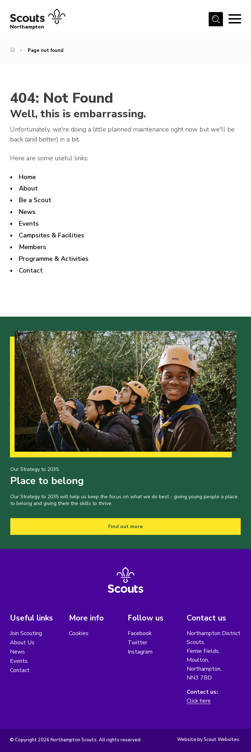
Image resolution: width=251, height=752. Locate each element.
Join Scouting (26, 633)
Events (29, 223)
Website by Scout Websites (208, 739)
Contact (31, 270)
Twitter (137, 642)
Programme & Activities (54, 258)
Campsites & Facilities (51, 235)
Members (32, 247)
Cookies (79, 633)
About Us (22, 642)
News (27, 212)
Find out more (125, 526)
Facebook (140, 633)
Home (27, 177)
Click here (199, 701)
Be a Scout (35, 200)
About (28, 188)
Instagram (140, 652)
